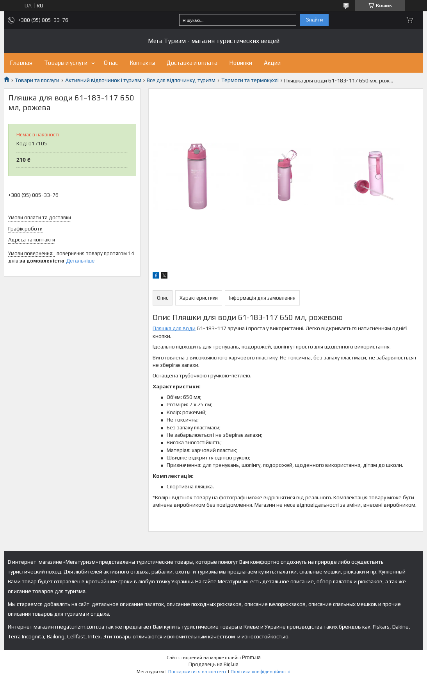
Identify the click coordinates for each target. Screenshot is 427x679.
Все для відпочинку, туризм (181, 80)
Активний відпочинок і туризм (103, 80)
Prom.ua (251, 657)
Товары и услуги (65, 62)
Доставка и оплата (192, 62)
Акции (272, 62)
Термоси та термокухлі (250, 80)
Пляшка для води (174, 328)
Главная (21, 62)
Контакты (142, 62)
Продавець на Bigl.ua (213, 664)
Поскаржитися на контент (197, 671)
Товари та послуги (37, 80)
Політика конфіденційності (260, 671)
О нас (111, 62)
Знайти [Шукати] (314, 20)
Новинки (240, 62)
